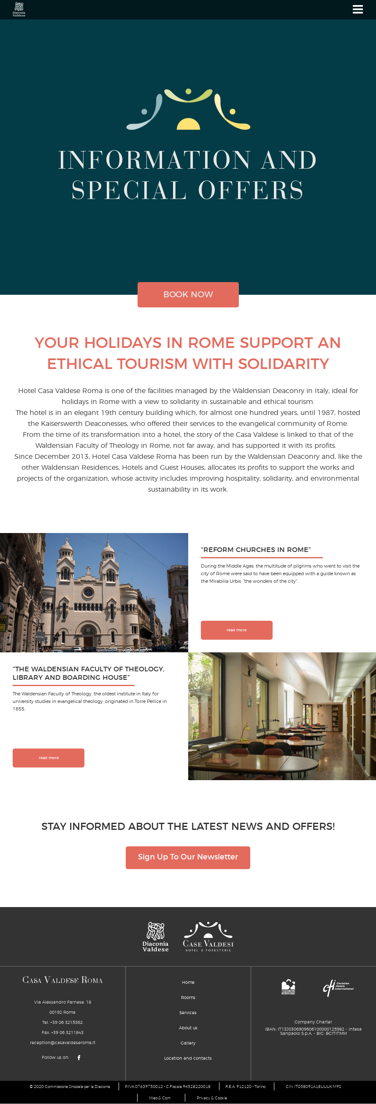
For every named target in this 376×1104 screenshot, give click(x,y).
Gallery (188, 1044)
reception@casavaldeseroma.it (62, 1043)
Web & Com (159, 1098)
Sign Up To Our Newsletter (188, 858)
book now (188, 295)
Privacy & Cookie (212, 1098)
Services (188, 1013)
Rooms (188, 998)
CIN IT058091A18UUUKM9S (313, 1087)
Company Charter (313, 1023)
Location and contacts (188, 1059)
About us (188, 1028)
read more (236, 630)
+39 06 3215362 (66, 1023)
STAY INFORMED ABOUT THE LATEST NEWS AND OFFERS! (188, 826)
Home (188, 983)
